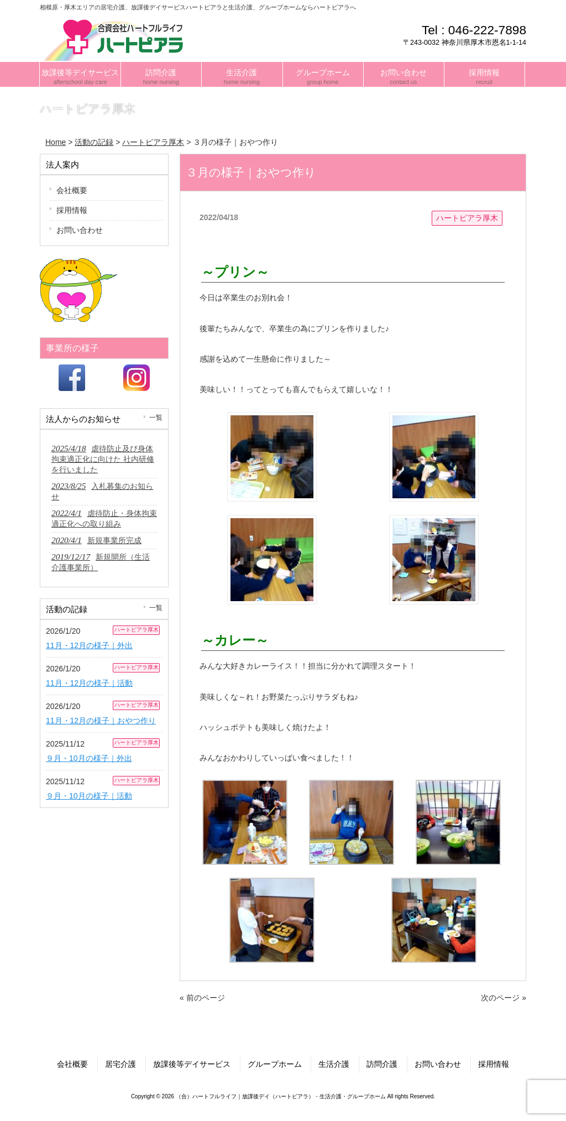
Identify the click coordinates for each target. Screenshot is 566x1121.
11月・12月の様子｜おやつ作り (101, 720)
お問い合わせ (79, 230)
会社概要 (71, 190)
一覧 (156, 417)
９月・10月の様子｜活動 (89, 795)
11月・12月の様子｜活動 (89, 683)
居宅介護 (120, 1064)
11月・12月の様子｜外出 (89, 645)
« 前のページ (202, 997)
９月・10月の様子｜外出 (89, 758)
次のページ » (503, 997)
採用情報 (71, 210)
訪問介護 (381, 1064)
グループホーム (275, 1064)
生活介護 (333, 1064)
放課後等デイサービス (191, 1064)
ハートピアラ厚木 (467, 217)
